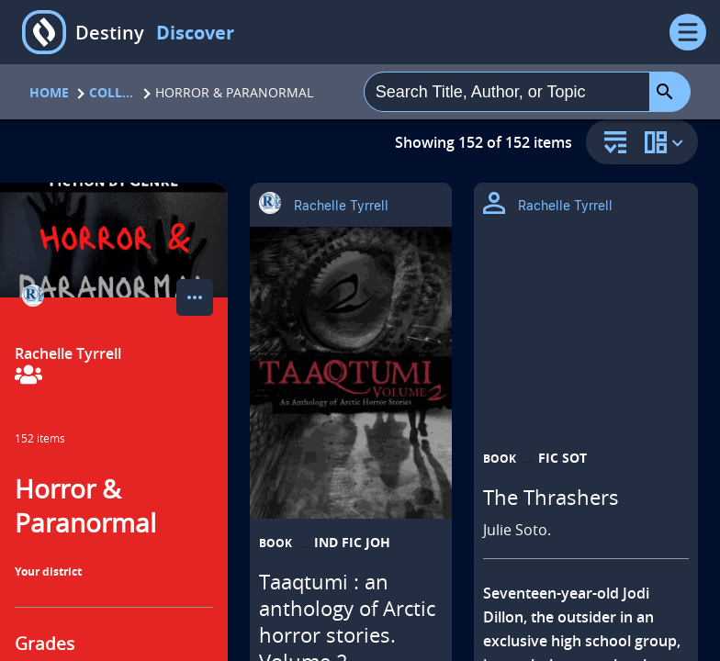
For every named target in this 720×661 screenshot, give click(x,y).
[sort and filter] (610, 143)
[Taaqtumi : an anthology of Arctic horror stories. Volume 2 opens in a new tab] (351, 373)
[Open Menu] (687, 32)
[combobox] (507, 92)
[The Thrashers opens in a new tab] (586, 401)
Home (49, 92)
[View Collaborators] (28, 376)
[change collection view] (667, 142)
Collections (112, 92)
